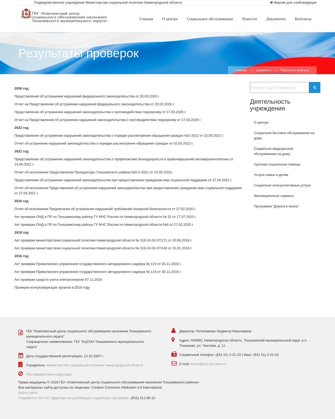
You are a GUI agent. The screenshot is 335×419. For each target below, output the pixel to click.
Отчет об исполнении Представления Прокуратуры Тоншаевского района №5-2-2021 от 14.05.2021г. (94, 172)
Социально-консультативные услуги (282, 185)
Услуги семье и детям (271, 175)
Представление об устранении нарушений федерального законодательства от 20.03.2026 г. (86, 96)
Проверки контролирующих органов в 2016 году (52, 287)
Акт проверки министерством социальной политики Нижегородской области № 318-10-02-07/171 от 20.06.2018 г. (103, 240)
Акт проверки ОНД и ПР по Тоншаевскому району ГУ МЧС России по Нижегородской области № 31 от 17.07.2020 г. (105, 217)
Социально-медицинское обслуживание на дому (273, 151)
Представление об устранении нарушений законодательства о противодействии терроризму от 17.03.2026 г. (100, 112)
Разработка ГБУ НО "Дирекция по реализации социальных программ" (73, 398)
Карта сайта (27, 393)
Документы (263, 70)
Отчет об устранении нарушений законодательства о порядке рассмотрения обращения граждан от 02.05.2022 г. (103, 143)
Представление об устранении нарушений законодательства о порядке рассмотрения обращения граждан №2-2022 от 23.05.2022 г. (119, 135)
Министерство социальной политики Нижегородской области (95, 365)
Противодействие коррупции (48, 374)
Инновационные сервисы (274, 196)
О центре (261, 122)
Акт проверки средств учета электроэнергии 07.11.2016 (58, 280)
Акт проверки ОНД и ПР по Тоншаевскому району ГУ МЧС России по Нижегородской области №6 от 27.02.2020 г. (104, 225)
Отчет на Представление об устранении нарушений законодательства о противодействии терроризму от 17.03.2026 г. (107, 120)
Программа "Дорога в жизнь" (276, 206)
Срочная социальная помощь (277, 164)
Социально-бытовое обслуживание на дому (284, 135)
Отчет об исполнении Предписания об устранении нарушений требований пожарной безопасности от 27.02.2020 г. (105, 209)
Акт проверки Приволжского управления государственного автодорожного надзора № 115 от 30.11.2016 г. (97, 264)
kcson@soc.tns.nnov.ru (208, 364)
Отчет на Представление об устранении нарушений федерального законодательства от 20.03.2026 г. (94, 104)
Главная (241, 70)
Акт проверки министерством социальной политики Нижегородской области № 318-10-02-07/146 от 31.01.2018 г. (103, 248)
